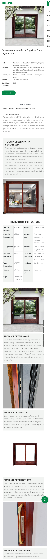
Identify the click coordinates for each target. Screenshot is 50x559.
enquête (9, 93)
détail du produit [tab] (25, 105)
